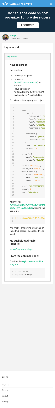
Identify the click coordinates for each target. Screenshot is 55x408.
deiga (13, 35)
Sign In (5, 390)
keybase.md (12, 56)
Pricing (5, 401)
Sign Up (5, 384)
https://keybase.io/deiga (26, 82)
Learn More (27, 25)
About (5, 396)
